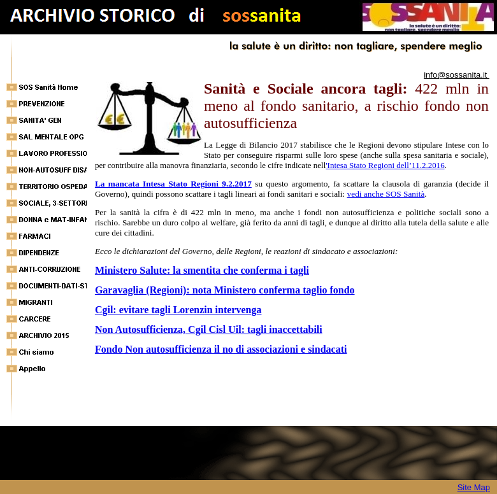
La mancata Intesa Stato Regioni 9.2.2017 (173, 183)
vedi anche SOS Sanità (386, 194)
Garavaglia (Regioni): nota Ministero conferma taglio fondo (225, 290)
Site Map (473, 487)
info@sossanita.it (456, 75)
